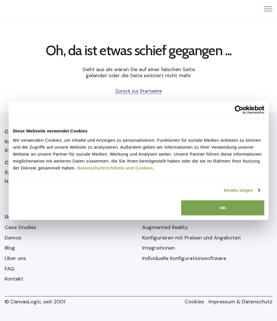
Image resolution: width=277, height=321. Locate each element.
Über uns (15, 258)
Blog (10, 248)
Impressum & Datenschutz (240, 302)
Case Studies (20, 227)
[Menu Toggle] (268, 9)
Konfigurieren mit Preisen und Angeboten (191, 238)
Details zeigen (238, 190)
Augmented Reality (165, 227)
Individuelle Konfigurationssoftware (184, 258)
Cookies (194, 302)
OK (223, 207)
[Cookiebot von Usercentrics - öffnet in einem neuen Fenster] (239, 110)
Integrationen (158, 248)
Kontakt (14, 279)
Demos (13, 238)
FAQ (9, 269)
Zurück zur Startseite (138, 91)
